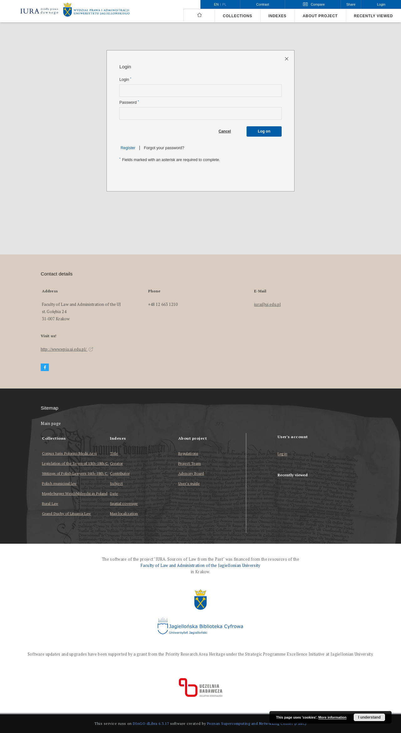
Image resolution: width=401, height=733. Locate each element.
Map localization (124, 513)
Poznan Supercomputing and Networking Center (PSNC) (257, 723)
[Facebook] (45, 367)
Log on (264, 131)
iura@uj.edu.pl (267, 304)
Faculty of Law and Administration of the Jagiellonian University (200, 565)
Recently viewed (373, 16)
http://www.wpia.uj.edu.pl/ (67, 349)
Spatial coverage (124, 503)
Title (114, 453)
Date (114, 493)
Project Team (189, 463)
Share (351, 4)
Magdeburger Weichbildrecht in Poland (74, 493)
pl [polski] (224, 4)
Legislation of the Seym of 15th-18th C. (75, 463)
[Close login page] (287, 58)
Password (129, 102)
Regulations (188, 453)
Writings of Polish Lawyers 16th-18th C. (75, 473)
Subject (116, 483)
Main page (51, 423)
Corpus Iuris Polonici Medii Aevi (69, 453)
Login (125, 79)
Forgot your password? (164, 148)
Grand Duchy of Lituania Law (66, 513)
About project (320, 16)
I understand (369, 717)
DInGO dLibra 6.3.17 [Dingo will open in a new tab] (151, 723)
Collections (237, 16)
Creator (116, 463)
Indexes (277, 16)
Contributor (119, 473)
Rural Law (50, 503)
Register (128, 148)
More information (332, 717)
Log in (283, 454)
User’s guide (189, 483)
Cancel (225, 131)
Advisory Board (191, 473)
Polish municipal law (59, 483)
